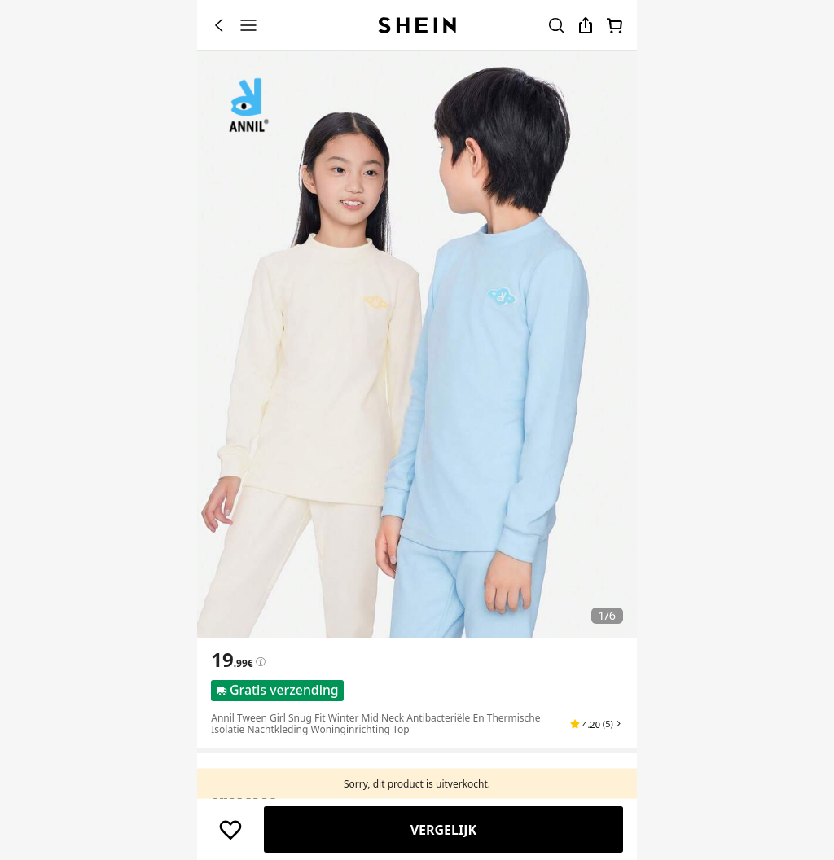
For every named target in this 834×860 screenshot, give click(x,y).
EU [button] (295, 794)
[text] (231, 659)
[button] (596, 724)
